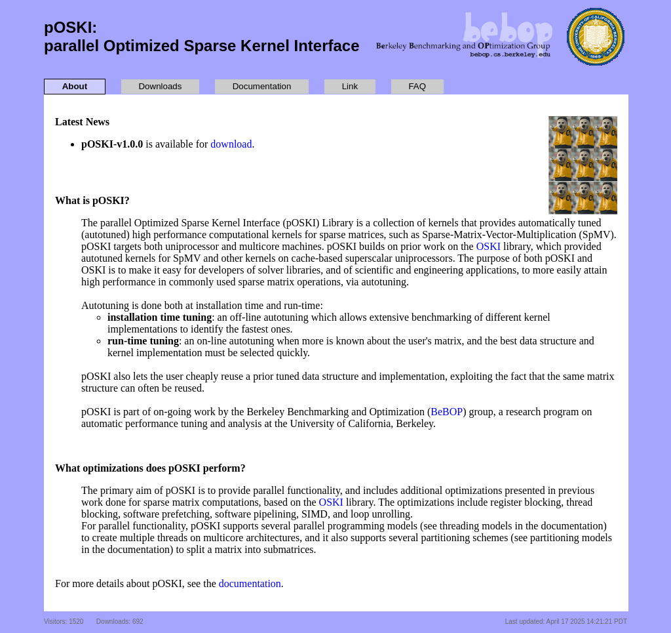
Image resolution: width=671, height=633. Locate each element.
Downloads (160, 86)
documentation (250, 583)
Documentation (262, 86)
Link (350, 86)
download (231, 144)
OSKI (488, 246)
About (75, 86)
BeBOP (447, 411)
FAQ (417, 86)
